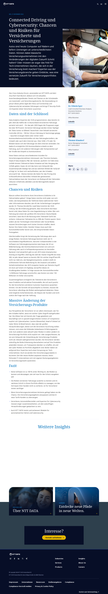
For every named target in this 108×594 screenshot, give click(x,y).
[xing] (26, 558)
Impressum (13, 582)
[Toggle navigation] (106, 4)
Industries (59, 559)
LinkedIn (71, 122)
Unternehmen (27, 582)
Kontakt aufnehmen (55, 537)
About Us (82, 563)
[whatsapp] (85, 169)
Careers (81, 567)
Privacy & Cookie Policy (44, 586)
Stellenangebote (54, 582)
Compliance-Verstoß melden (20, 586)
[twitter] (81, 169)
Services (58, 563)
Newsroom (40, 582)
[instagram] (10, 558)
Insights (81, 559)
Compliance (69, 582)
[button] (99, 4)
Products (58, 567)
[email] (69, 169)
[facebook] (73, 169)
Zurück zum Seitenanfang (89, 592)
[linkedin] (77, 169)
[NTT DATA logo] (7, 4)
